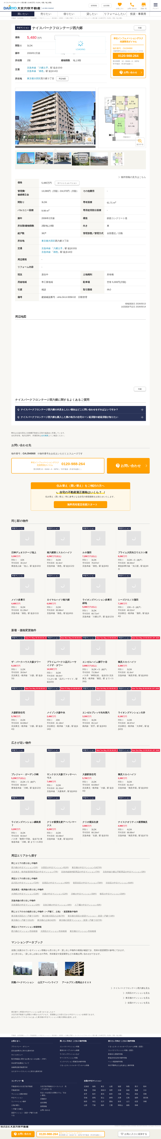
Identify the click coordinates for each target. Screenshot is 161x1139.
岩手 (85, 1094)
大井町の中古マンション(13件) (25, 894)
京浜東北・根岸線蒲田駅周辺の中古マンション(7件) (34, 872)
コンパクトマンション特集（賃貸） (121, 1050)
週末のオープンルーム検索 (69, 1050)
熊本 (145, 1086)
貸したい (92, 13)
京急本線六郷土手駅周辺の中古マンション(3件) (124, 872)
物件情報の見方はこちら (133, 177)
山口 (128, 1101)
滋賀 (119, 1086)
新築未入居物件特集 (115, 1054)
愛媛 (136, 1090)
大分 (145, 1090)
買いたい (22, 13)
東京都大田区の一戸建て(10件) (25, 916)
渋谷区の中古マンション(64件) (119, 883)
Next (93, 118)
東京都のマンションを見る (138, 998)
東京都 (30, 78)
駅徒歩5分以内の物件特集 (117, 1058)
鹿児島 (145, 1098)
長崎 (136, 1105)
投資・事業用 (138, 13)
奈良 (119, 1101)
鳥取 (128, 1086)
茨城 (94, 1090)
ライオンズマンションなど (69, 1054)
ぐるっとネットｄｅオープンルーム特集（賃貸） (126, 1046)
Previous (17, 118)
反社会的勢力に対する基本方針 (22, 1051)
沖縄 (145, 1101)
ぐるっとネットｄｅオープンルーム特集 (74, 1065)
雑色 (41, 71)
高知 (136, 1094)
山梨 (111, 1086)
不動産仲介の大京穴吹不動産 (22, 1086)
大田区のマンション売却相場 (54, 931)
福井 (102, 1105)
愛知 (111, 1101)
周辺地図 (62, 79)
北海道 (86, 1086)
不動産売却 (15, 1090)
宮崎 (145, 1094)
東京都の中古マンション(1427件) (87, 867)
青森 (85, 1090)
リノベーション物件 (18, 1101)
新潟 (102, 1094)
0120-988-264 (128, 56)
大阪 (119, 1094)
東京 (102, 1086)
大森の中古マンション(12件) (55, 894)
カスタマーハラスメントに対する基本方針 (26, 1071)
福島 (94, 1086)
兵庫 (119, 1098)
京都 (119, 1090)
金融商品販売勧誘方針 (19, 1067)
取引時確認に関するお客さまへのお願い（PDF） (29, 1059)
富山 (102, 1098)
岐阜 (111, 1094)
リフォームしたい (115, 13)
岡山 (128, 1094)
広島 (128, 1098)
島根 (128, 1090)
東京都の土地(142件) (46, 920)
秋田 (85, 1101)
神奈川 (103, 1090)
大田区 (37, 78)
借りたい (69, 13)
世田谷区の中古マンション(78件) (88, 883)
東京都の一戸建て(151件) (22, 920)
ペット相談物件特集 (115, 1062)
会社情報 (106, 6)
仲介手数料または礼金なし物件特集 (121, 1065)
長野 (111, 1090)
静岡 (111, 1098)
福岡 (136, 1098)
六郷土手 (43, 67)
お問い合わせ (45, 1110)
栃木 (94, 1094)
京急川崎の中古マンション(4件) (57, 905)
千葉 (94, 1105)
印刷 (140, 28)
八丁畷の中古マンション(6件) (88, 905)
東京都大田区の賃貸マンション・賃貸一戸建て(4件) (91, 916)
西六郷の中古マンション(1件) (24, 867)
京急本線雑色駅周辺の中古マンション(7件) (80, 872)
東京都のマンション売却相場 (83, 931)
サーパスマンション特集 (69, 1058)
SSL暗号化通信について (20, 1063)
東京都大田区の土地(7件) (53, 916)
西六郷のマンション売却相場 (24, 931)
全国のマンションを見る (139, 1003)
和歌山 (120, 1105)
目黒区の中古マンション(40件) (56, 883)
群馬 (94, 1098)
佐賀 (136, 1101)
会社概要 (44, 436)
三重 (111, 1105)
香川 (136, 1086)
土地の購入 (15, 1105)
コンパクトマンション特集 (69, 1046)
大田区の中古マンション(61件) (55, 867)
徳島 (128, 1105)
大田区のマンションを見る (138, 993)
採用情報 (94, 6)
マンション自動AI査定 (19, 1094)
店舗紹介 (43, 1099)
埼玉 (94, 1101)
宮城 (85, 1098)
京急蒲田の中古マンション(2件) (25, 905)
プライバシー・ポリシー (20, 1046)
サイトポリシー (17, 1055)
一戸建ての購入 (17, 1109)
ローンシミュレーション (67, 183)
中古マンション (17, 1098)
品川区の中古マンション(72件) (25, 883)
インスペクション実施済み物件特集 (73, 1062)
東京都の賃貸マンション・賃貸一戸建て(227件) (80, 920)
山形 (85, 1105)
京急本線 (31, 67)
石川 (102, 1101)
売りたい (46, 13)
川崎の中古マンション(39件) (84, 894)
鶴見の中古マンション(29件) (112, 894)
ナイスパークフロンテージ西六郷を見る (131, 988)
